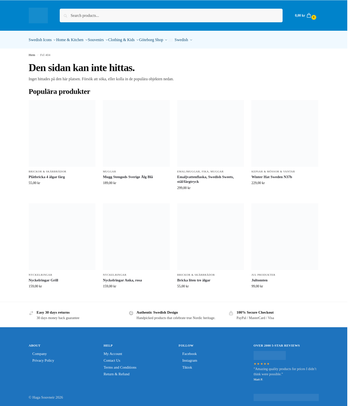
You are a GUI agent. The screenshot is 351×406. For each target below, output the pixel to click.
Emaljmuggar (188, 168)
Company (39, 351)
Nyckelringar (40, 272)
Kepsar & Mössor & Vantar (273, 168)
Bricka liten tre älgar (193, 277)
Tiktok (187, 365)
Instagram (189, 358)
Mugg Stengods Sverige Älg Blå (128, 174)
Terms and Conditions (120, 365)
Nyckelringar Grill (43, 277)
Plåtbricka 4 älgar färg (47, 174)
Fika (205, 168)
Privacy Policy (43, 358)
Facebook (189, 351)
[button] (305, 15)
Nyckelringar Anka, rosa (122, 277)
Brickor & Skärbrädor (47, 168)
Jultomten (259, 277)
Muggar (109, 168)
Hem (32, 52)
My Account (113, 351)
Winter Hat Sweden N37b (271, 174)
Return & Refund (116, 371)
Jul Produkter (263, 272)
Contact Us (112, 358)
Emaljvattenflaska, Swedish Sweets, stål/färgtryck (205, 176)
